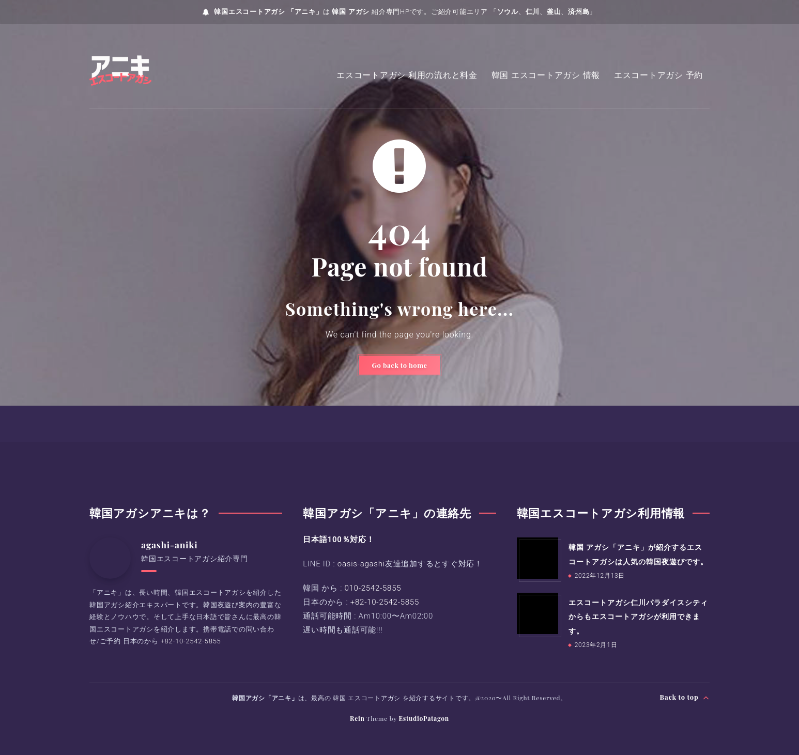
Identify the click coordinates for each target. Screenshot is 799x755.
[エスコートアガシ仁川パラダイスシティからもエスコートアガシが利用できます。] (537, 613)
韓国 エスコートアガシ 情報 (545, 75)
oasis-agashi (361, 564)
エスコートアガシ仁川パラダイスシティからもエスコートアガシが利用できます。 (638, 616)
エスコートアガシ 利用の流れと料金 (407, 75)
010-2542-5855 (372, 588)
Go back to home (399, 365)
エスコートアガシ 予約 (658, 75)
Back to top (684, 697)
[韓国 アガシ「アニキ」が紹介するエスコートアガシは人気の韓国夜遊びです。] (537, 558)
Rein (357, 718)
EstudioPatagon (423, 718)
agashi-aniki (170, 545)
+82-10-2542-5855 (191, 641)
